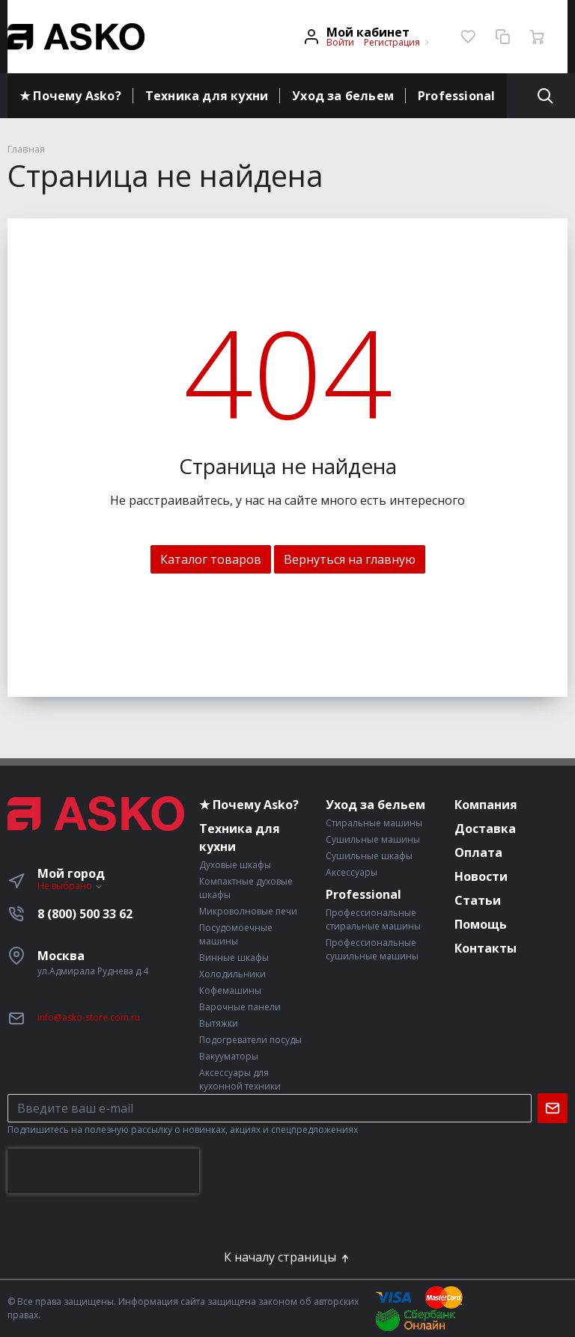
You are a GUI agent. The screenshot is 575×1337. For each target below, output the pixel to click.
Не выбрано (70, 885)
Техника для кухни (206, 95)
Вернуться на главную (350, 559)
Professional (456, 95)
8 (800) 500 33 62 (85, 914)
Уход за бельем (343, 95)
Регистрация (392, 42)
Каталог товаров (210, 559)
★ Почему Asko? (70, 95)
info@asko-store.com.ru (88, 1017)
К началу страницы (287, 1257)
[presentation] (103, 1171)
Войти (340, 42)
